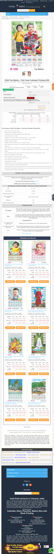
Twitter (27, 484)
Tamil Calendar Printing (7, 452)
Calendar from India (11, 430)
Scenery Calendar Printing (8, 462)
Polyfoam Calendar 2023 (37, 432)
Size (5, 91)
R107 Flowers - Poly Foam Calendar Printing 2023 (14, 357)
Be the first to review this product (16, 87)
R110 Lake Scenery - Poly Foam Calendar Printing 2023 (36, 403)
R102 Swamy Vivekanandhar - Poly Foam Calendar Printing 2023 (37, 311)
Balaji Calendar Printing (7, 457)
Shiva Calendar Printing (21, 454)
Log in (22, 2)
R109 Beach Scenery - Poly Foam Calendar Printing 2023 (14, 403)
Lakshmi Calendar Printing (20, 457)
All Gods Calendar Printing (8, 454)
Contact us (53, 86)
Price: (40, 108)
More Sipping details (26, 233)
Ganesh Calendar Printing (45, 454)
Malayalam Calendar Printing (33, 452)
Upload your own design (9, 97)
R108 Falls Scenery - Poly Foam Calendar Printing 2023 (36, 357)
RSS (30, 484)
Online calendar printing (39, 430)
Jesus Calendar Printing (34, 459)
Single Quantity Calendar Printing (22, 462)
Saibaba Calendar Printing (8, 459)
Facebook (23, 484)
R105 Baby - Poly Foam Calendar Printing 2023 (14, 264)
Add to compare (35, 86)
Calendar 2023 (26, 432)
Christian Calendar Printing (21, 459)
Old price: (40, 106)
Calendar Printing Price (15, 432)
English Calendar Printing (19, 452)
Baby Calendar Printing (46, 459)
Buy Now (36, 181)
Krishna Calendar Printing (33, 454)
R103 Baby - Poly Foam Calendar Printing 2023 (14, 311)
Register (51, 0)
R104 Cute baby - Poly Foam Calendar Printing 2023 (38, 264)
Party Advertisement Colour (33, 100)
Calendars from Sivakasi (24, 430)
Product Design (7, 94)
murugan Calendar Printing (33, 457)
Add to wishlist (28, 87)
